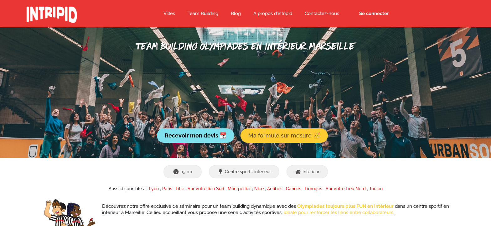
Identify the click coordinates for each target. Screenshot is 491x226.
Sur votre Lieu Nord (346, 188)
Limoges (313, 188)
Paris (167, 188)
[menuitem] (236, 13)
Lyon (154, 188)
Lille (180, 188)
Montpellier (239, 188)
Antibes (274, 188)
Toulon (376, 188)
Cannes (293, 188)
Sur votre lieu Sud (206, 188)
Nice (259, 188)
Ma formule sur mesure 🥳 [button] (284, 135)
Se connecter (374, 13)
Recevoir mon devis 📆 (195, 135)
